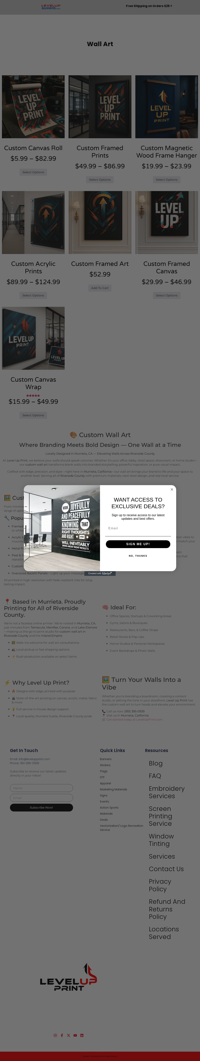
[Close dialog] (172, 489)
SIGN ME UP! (138, 544)
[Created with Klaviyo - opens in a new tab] (100, 573)
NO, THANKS (138, 556)
